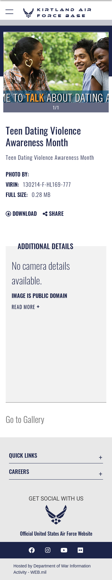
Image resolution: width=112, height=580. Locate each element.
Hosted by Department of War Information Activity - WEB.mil (52, 569)
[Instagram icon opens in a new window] (47, 550)
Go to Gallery (25, 418)
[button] (9, 12)
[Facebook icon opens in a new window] (31, 550)
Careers (19, 471)
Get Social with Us (56, 498)
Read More (24, 307)
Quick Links (23, 455)
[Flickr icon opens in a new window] (80, 550)
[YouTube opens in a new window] (64, 550)
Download (21, 213)
